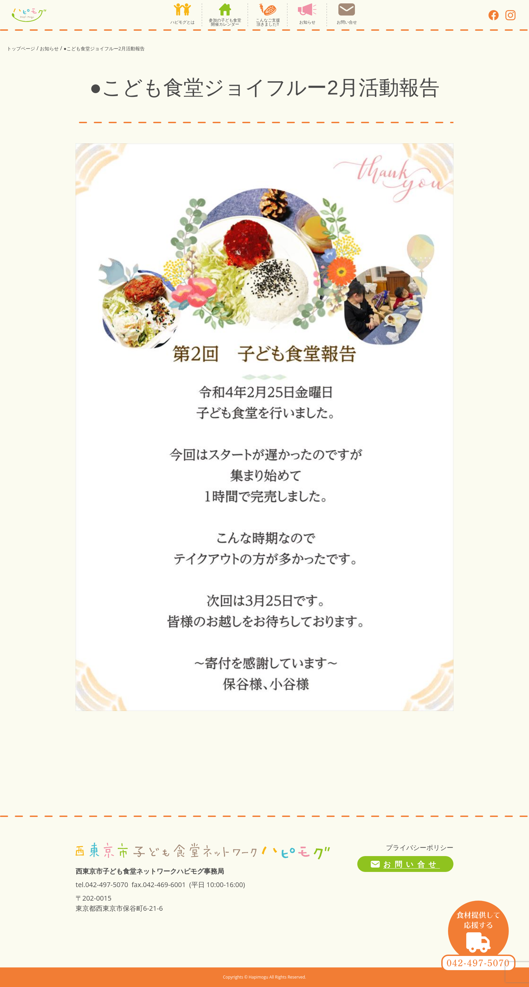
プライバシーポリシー (419, 847)
